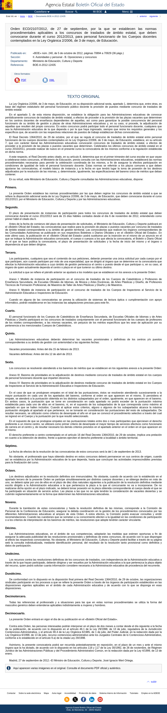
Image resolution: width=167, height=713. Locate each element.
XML (51, 80)
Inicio (22, 16)
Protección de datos (87, 693)
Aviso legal (56, 693)
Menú (127, 11)
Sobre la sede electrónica (30, 693)
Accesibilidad (70, 693)
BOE (30, 16)
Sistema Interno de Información (113, 693)
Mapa (46, 693)
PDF (23, 80)
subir (154, 681)
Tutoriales (134, 693)
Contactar (11, 693)
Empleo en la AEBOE (150, 693)
